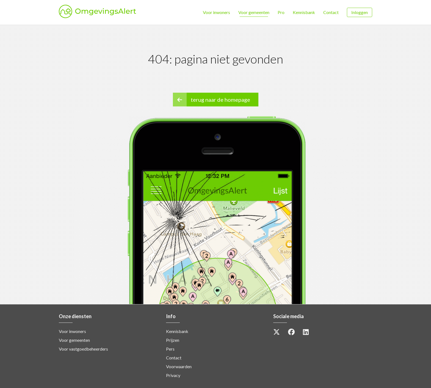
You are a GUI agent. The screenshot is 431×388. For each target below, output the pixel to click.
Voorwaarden (179, 366)
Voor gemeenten (253, 12)
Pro (281, 12)
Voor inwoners (216, 12)
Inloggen (359, 12)
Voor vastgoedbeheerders (83, 348)
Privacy (173, 375)
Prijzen (172, 340)
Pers (170, 348)
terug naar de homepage (211, 99)
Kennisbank (304, 12)
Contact (331, 12)
